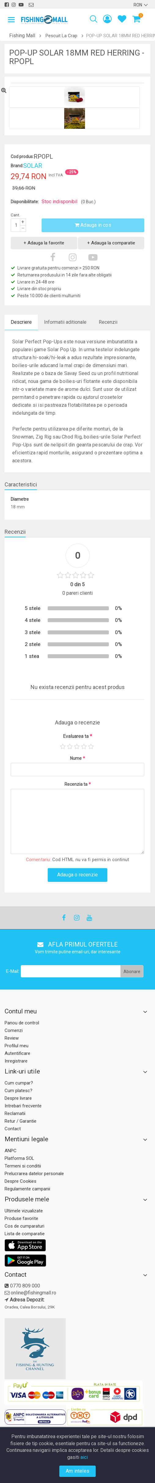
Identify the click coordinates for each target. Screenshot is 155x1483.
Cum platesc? (18, 1090)
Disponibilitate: (25, 201)
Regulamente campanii (27, 1189)
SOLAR (32, 165)
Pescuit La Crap (61, 35)
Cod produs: (22, 156)
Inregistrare (16, 1061)
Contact (13, 1128)
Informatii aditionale (65, 322)
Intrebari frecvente (23, 1106)
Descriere (21, 322)
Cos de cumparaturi (24, 1226)
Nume (77, 758)
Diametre (20, 499)
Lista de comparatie (25, 1233)
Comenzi (14, 1030)
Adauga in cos (93, 225)
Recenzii (108, 322)
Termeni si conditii (23, 1166)
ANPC (11, 1150)
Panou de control (22, 1023)
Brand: (17, 165)
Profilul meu (16, 1045)
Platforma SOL (19, 1158)
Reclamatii (15, 1113)
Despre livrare (18, 1098)
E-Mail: (12, 971)
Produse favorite (21, 1218)
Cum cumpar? (19, 1083)
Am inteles (77, 1471)
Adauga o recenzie (77, 875)
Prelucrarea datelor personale (34, 1173)
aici (84, 1457)
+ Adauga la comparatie (111, 243)
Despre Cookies (20, 1181)
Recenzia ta (78, 784)
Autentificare (17, 1053)
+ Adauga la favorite (44, 243)
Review (12, 1038)
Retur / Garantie (20, 1121)
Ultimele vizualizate (24, 1211)
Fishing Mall (22, 35)
